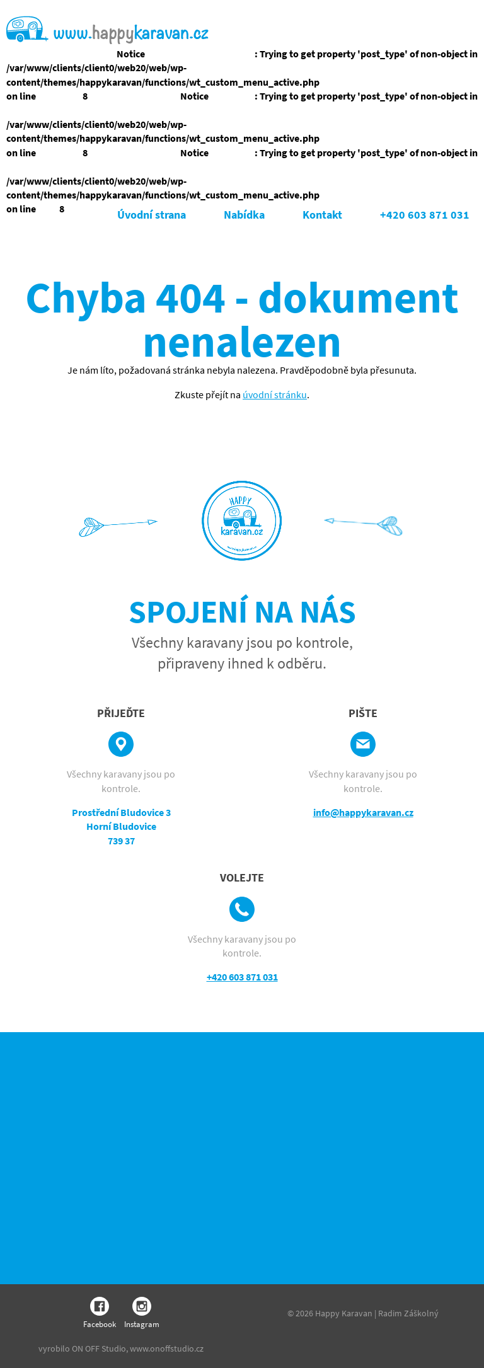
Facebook (99, 1313)
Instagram (141, 1313)
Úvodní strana (151, 214)
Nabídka (244, 214)
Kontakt (322, 214)
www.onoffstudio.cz (167, 1348)
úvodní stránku (275, 394)
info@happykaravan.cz (363, 812)
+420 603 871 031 (425, 214)
